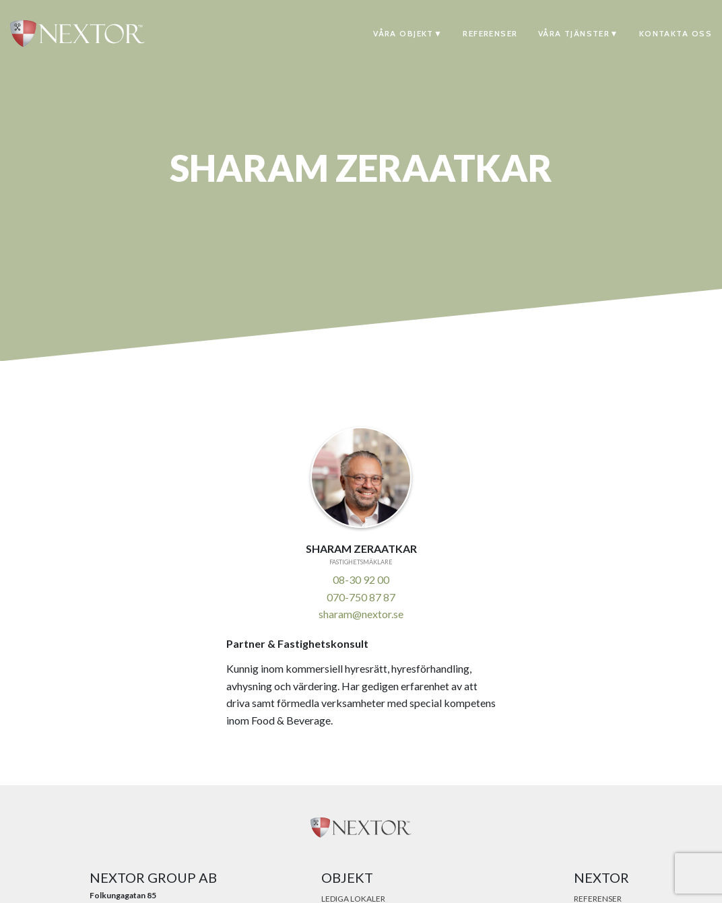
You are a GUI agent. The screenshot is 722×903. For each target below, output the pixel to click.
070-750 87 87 (361, 597)
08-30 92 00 (361, 579)
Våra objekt (403, 33)
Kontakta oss (675, 33)
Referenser (490, 33)
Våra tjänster (574, 33)
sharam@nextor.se (361, 613)
